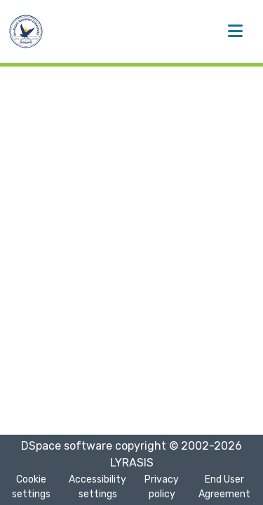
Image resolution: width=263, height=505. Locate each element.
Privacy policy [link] (161, 486)
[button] (25, 31)
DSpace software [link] (66, 445)
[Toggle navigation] (235, 31)
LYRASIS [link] (132, 462)
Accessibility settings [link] (97, 486)
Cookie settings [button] (31, 486)
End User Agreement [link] (224, 486)
